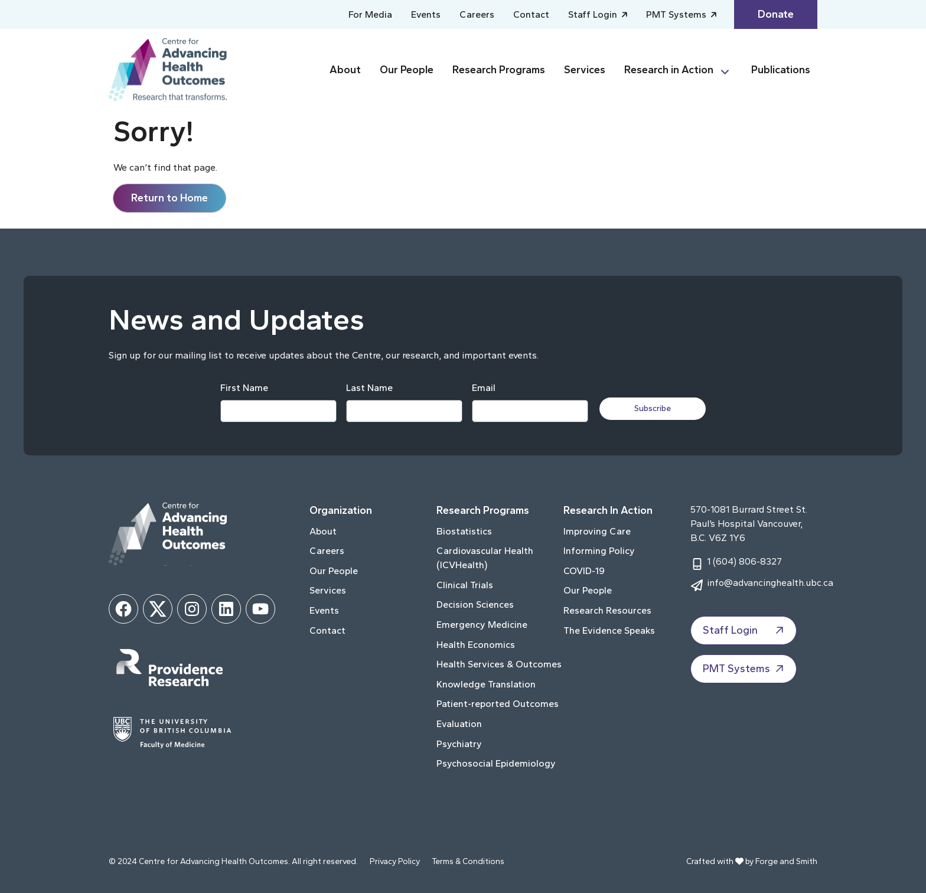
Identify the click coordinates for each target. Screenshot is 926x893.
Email (483, 387)
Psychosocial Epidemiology (496, 763)
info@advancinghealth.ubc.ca (770, 582)
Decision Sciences (475, 604)
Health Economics (475, 644)
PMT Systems (677, 14)
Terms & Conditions (468, 861)
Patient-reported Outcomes (497, 703)
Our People (406, 69)
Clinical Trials (464, 585)
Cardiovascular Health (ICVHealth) (484, 558)
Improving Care (597, 531)
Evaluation (459, 723)
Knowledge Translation (486, 684)
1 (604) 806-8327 (744, 561)
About (345, 69)
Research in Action (668, 69)
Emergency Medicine (481, 624)
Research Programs (498, 69)
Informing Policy (599, 550)
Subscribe (653, 408)
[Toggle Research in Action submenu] (729, 70)
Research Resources (607, 610)
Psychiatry (459, 743)
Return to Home (169, 197)
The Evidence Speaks (609, 630)
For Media (370, 14)
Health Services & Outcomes (499, 664)
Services (584, 69)
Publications (780, 69)
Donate (776, 14)
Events (426, 14)
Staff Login (593, 14)
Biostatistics (464, 531)
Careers (476, 14)
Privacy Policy (395, 861)
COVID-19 (584, 570)
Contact (531, 14)
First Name (244, 387)
